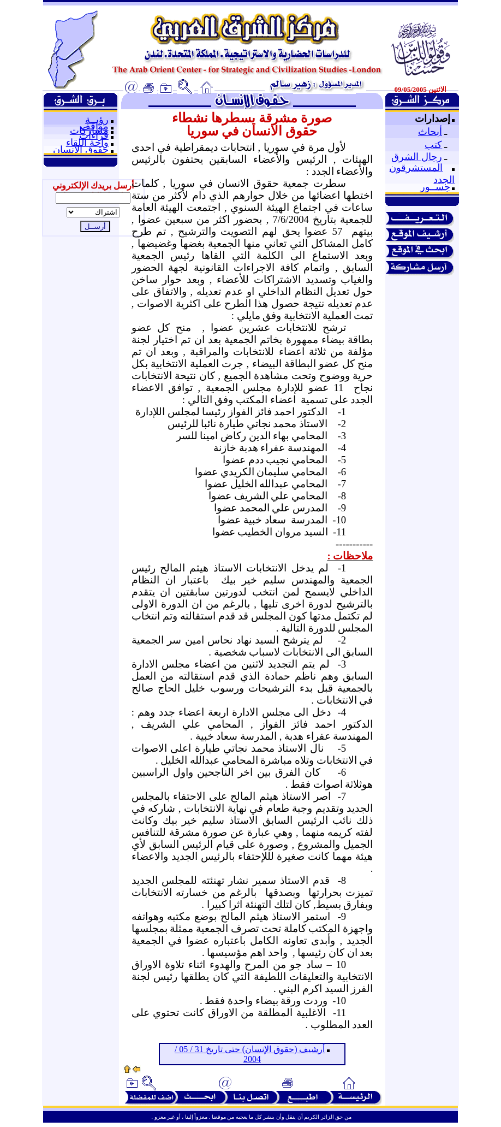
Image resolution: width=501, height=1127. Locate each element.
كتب (433, 144)
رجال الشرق (416, 156)
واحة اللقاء (87, 142)
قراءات (94, 135)
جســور (435, 186)
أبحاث (430, 131)
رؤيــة (97, 119)
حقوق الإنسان (81, 149)
